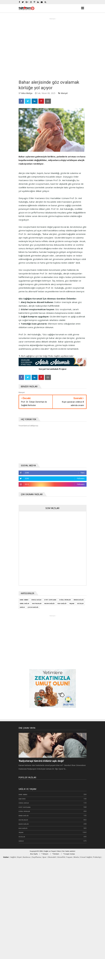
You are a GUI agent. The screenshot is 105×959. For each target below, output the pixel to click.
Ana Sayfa (34, 854)
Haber (6, 857)
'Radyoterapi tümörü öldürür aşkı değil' (41, 760)
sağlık (21, 841)
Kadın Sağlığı (24, 824)
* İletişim (44, 854)
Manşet (64, 93)
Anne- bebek (23, 794)
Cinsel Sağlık (24, 803)
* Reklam (55, 854)
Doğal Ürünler (24, 811)
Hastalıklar (23, 820)
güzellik (22, 837)
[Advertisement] (26, 48)
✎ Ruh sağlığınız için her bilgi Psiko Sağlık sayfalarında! (46, 356)
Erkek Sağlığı (24, 815)
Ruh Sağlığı (23, 828)
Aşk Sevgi (22, 799)
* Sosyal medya (69, 854)
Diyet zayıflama (25, 807)
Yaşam (21, 832)
